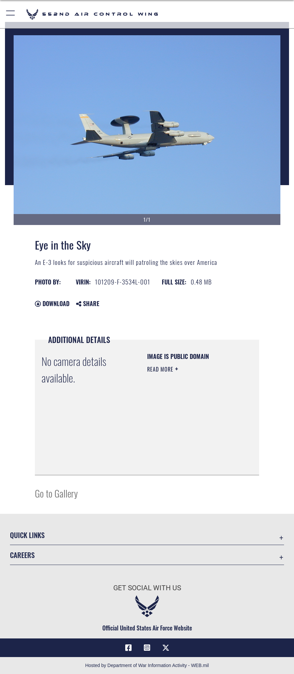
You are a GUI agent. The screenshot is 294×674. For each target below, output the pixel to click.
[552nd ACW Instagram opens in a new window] (147, 648)
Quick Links (27, 535)
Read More (161, 369)
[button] (11, 14)
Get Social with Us (147, 588)
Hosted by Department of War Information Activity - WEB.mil (147, 665)
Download (52, 303)
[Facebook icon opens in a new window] (128, 648)
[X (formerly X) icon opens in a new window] (166, 648)
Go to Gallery (56, 493)
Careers (22, 555)
